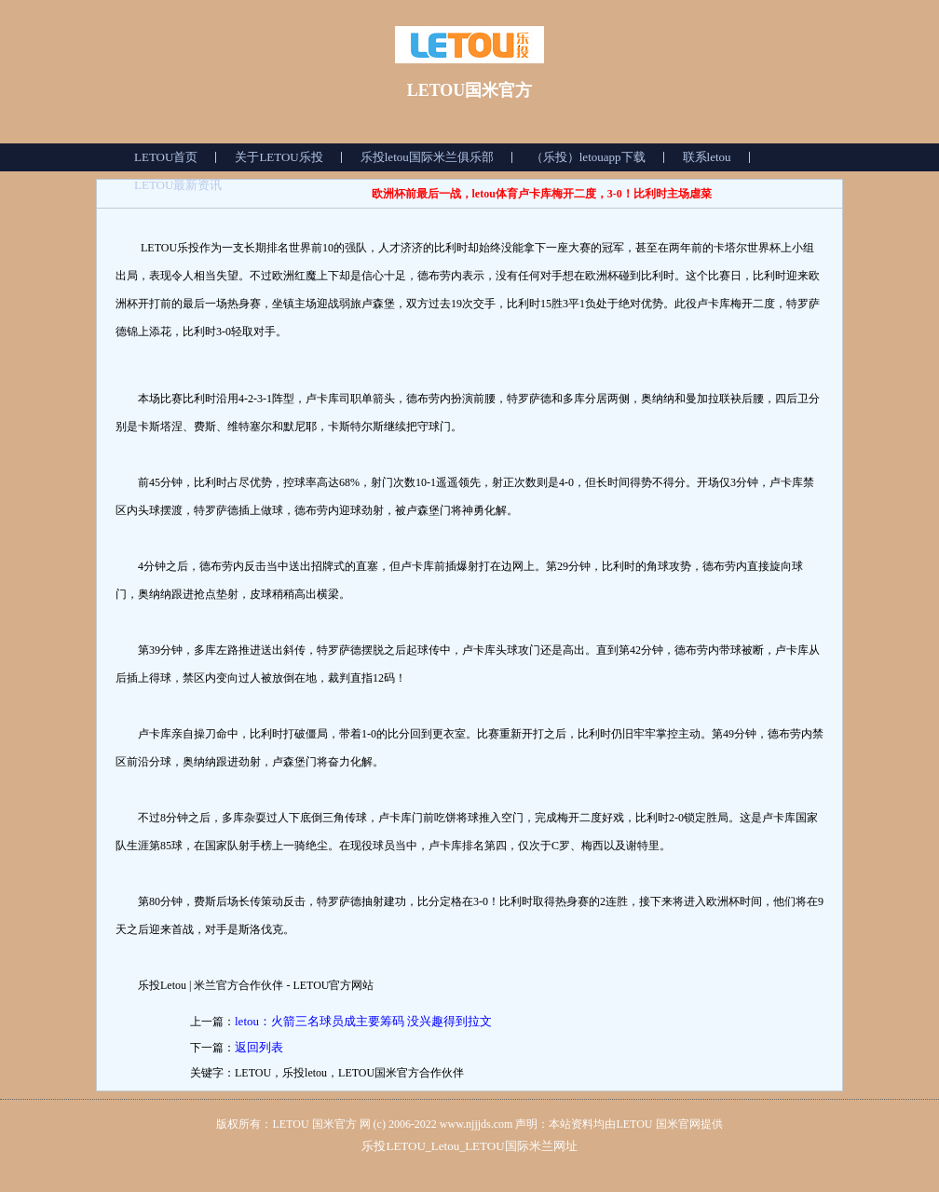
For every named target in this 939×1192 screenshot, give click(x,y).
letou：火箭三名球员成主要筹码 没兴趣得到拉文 (363, 1021)
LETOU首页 (165, 157)
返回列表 (259, 1047)
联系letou (707, 157)
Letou (445, 1146)
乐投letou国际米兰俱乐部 (427, 157)
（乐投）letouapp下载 (588, 157)
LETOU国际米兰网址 (521, 1146)
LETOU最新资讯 (178, 185)
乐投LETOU (393, 1146)
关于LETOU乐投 (278, 157)
